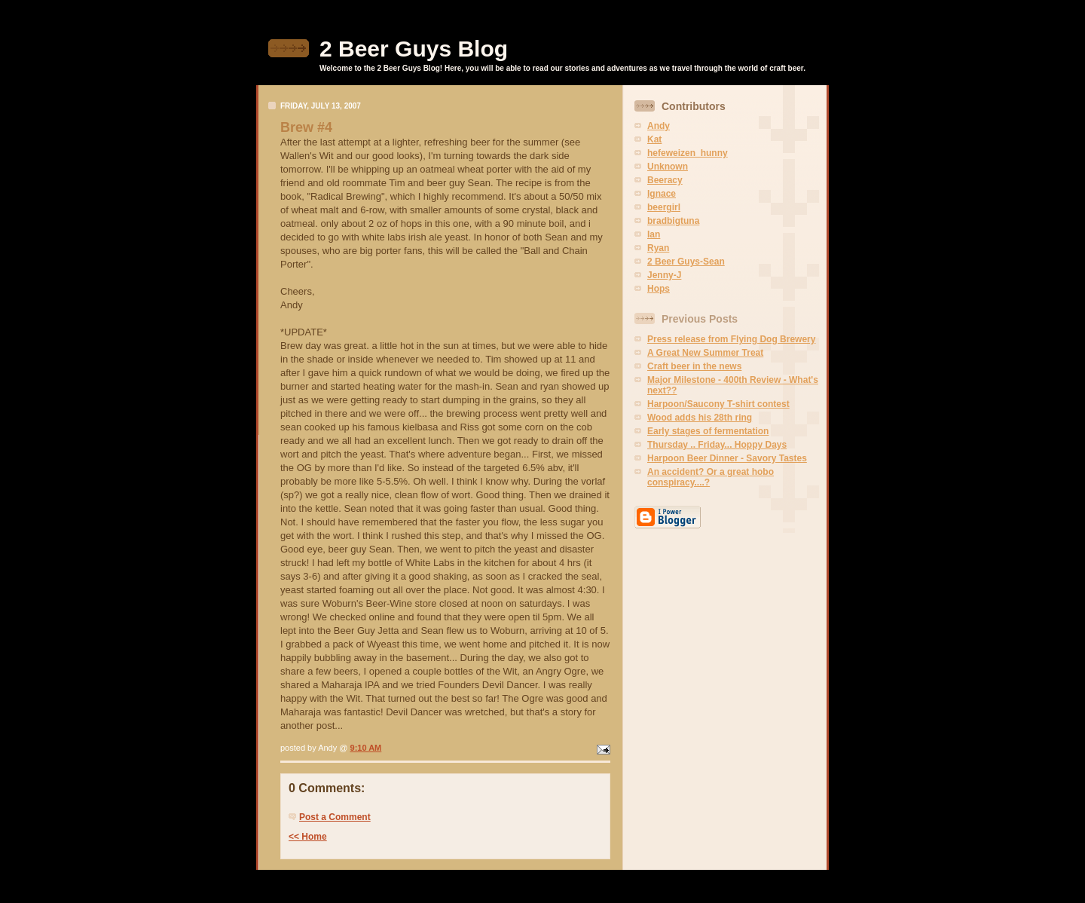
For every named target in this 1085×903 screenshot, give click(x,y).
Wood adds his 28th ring (699, 417)
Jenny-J (664, 275)
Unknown (667, 166)
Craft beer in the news (694, 366)
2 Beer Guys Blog (413, 48)
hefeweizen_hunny (687, 153)
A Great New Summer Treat (705, 352)
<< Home (308, 836)
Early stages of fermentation (708, 431)
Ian (653, 234)
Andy (658, 126)
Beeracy (665, 180)
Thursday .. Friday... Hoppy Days (717, 444)
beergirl (663, 207)
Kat (654, 139)
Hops (658, 288)
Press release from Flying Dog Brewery (731, 339)
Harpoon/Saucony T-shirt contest (718, 404)
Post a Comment (335, 817)
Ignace (661, 193)
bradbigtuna (673, 221)
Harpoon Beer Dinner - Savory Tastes (727, 458)
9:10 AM (366, 747)
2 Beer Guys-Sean (686, 261)
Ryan (658, 248)
